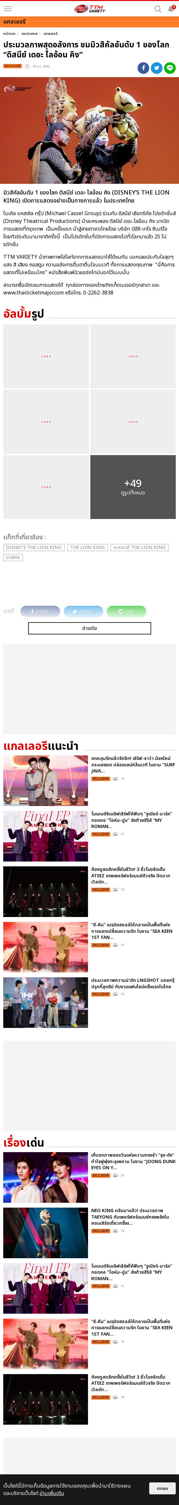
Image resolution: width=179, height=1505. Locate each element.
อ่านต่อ (89, 628)
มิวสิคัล (13, 557)
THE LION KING (87, 547)
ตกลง (162, 1488)
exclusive (30, 33)
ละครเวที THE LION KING (139, 547)
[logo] (89, 8)
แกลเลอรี (51, 33)
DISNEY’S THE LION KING (34, 547)
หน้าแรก (9, 33)
